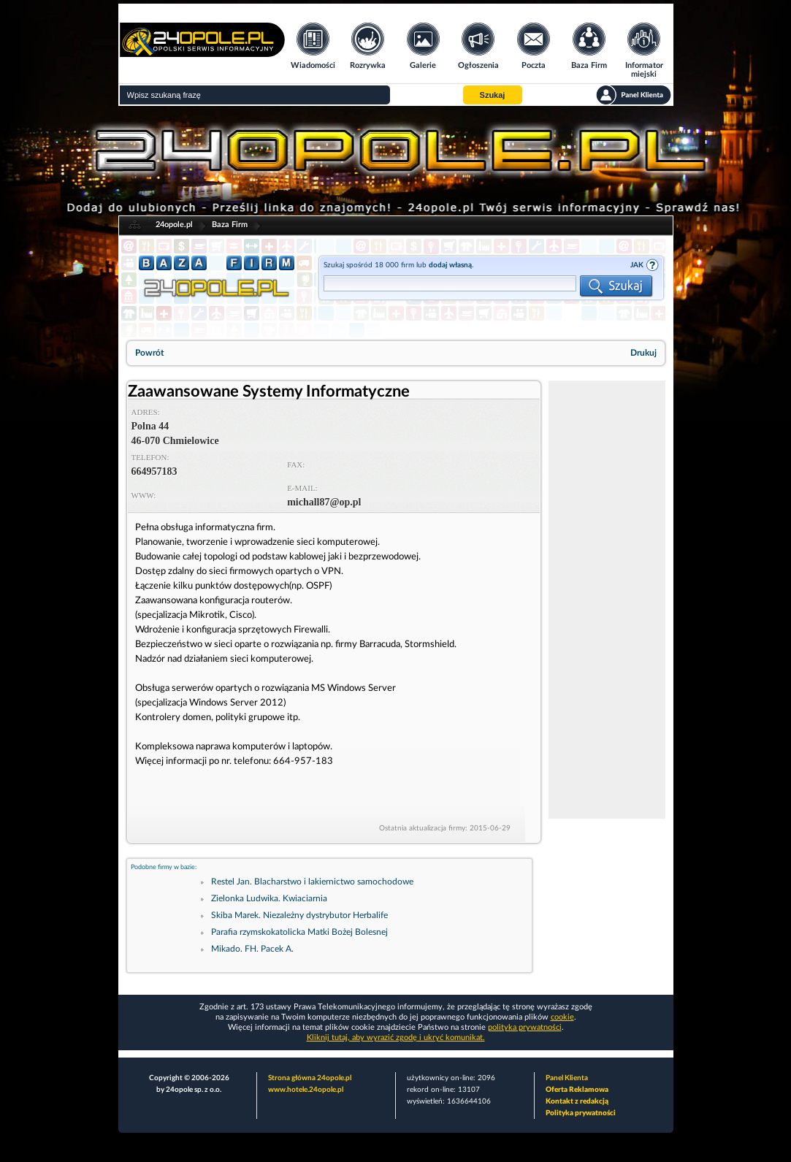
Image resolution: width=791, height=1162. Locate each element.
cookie (562, 1017)
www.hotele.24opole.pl (305, 1089)
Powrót (149, 352)
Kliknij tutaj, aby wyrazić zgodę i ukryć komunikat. (396, 1037)
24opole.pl (174, 225)
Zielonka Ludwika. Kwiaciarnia (269, 898)
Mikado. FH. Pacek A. (252, 948)
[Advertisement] (607, 600)
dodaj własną (450, 265)
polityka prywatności (525, 1027)
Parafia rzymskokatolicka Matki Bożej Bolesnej (299, 932)
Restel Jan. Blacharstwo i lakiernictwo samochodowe (312, 881)
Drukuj (643, 352)
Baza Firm (230, 225)
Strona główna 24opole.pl (309, 1078)
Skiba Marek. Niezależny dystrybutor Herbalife (299, 915)
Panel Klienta (567, 1078)
